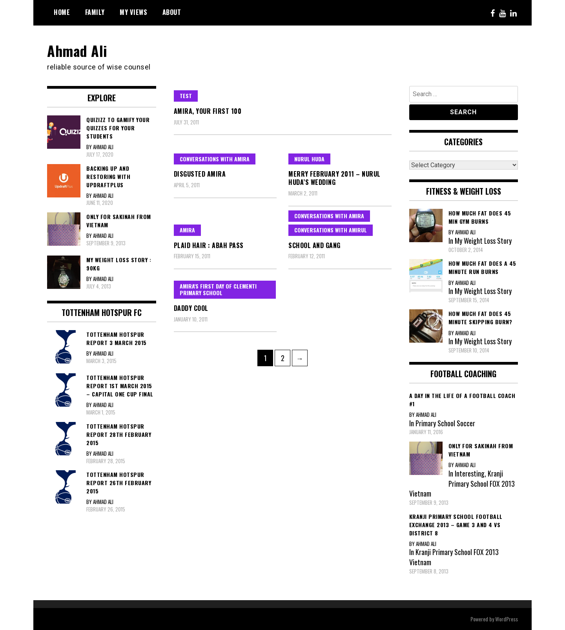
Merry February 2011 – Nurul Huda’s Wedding (334, 178)
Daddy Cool (191, 307)
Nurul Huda (309, 158)
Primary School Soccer (445, 423)
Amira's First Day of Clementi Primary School (218, 289)
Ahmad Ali (77, 50)
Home (62, 12)
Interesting (470, 473)
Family (95, 12)
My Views (133, 12)
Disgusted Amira (200, 174)
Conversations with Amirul (330, 229)
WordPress (506, 619)
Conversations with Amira (215, 158)
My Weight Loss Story (483, 240)
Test (186, 95)
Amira (187, 229)
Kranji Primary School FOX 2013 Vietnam (462, 483)
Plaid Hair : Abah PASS (209, 245)
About (171, 12)
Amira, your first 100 (208, 110)
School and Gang (314, 245)
